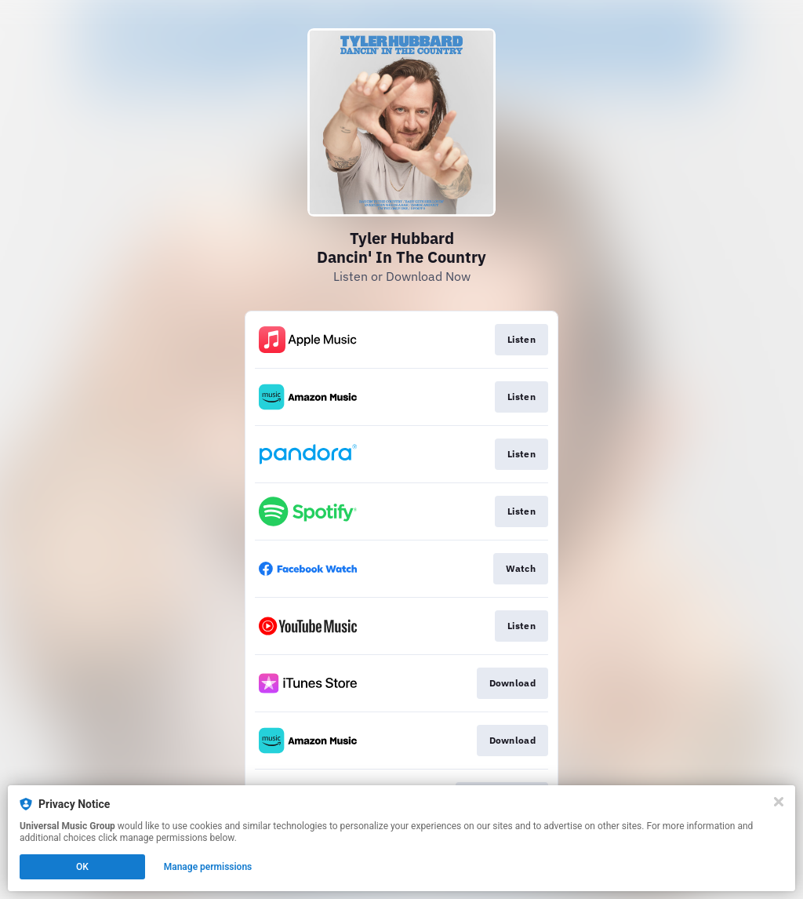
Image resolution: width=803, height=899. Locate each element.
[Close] (778, 801)
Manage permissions (208, 866)
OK (82, 866)
